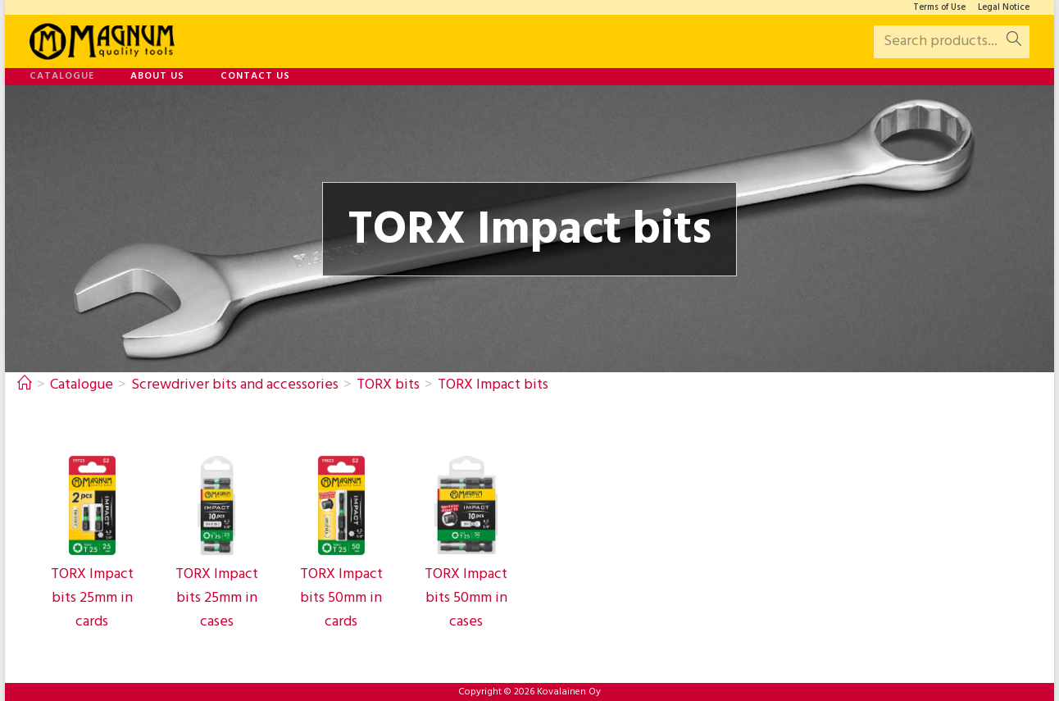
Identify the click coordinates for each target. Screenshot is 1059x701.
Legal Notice (1003, 8)
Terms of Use (939, 8)
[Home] (24, 385)
